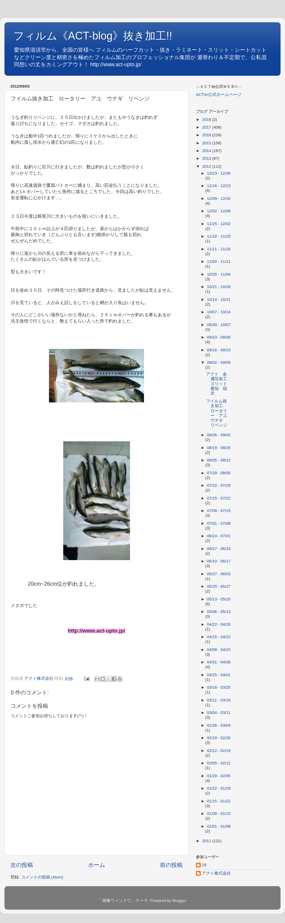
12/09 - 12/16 (219, 198)
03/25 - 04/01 (219, 675)
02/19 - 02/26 (219, 738)
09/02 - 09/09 (219, 362)
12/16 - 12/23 (219, 186)
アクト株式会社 (216, 873)
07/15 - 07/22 (219, 498)
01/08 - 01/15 (219, 813)
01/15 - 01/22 (219, 801)
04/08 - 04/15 (219, 649)
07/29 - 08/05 (219, 473)
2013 (207, 158)
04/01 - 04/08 (219, 662)
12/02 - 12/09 (219, 211)
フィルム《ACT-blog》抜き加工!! (92, 36)
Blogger (179, 900)
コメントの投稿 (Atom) (42, 877)
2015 (207, 143)
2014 (207, 150)
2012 (207, 166)
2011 (207, 841)
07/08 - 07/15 (219, 510)
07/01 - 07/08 (219, 523)
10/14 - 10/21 (219, 299)
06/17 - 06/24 (219, 548)
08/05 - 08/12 (219, 460)
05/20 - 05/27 (219, 586)
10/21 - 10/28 (219, 287)
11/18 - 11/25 (219, 236)
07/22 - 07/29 (219, 485)
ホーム (96, 865)
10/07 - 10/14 (219, 312)
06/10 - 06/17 (219, 561)
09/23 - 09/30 (219, 337)
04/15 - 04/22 (219, 637)
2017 (207, 127)
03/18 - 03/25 (219, 687)
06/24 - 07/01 (219, 536)
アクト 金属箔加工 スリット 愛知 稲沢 (218, 384)
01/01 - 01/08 (219, 826)
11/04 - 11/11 (219, 261)
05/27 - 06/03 (219, 574)
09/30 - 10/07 (219, 325)
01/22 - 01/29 (219, 788)
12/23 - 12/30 (219, 173)
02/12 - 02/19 (219, 750)
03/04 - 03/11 (219, 712)
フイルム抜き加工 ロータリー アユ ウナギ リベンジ (218, 413)
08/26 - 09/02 (219, 435)
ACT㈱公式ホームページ (218, 94)
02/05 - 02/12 (219, 763)
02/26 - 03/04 (219, 725)
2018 (207, 119)
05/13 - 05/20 (219, 599)
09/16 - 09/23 (219, 350)
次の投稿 (21, 865)
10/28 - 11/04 (219, 274)
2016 (207, 135)
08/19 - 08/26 (219, 447)
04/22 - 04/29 (219, 624)
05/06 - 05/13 (219, 611)
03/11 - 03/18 (219, 700)
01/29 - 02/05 (219, 776)
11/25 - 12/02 (219, 224)
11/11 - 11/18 (219, 249)
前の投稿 (171, 865)
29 (204, 865)
